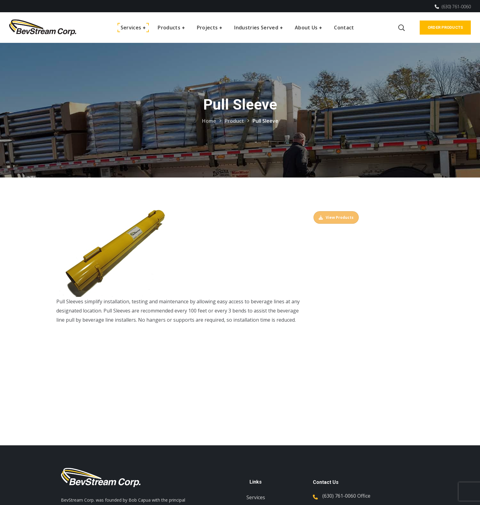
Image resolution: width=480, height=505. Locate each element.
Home (209, 121)
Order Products (445, 27)
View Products (336, 217)
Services (255, 497)
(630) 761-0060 (453, 6)
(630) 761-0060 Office (346, 495)
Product (234, 121)
